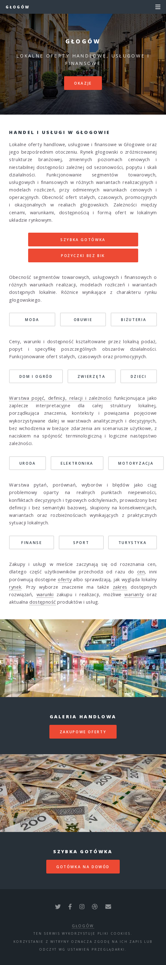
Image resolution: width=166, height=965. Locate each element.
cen (141, 571)
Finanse (31, 542)
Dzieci (139, 376)
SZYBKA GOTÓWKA (83, 239)
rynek (15, 587)
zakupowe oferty (83, 731)
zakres (120, 587)
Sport (81, 542)
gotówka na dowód (83, 866)
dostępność (42, 602)
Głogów (18, 6)
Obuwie (83, 319)
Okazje (83, 83)
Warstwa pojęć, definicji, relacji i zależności (60, 398)
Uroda (27, 463)
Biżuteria (133, 319)
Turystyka (132, 542)
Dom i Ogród (36, 376)
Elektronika (77, 463)
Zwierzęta (92, 376)
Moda (32, 319)
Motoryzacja (135, 463)
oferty (65, 579)
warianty (133, 594)
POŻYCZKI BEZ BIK (83, 255)
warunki (45, 594)
